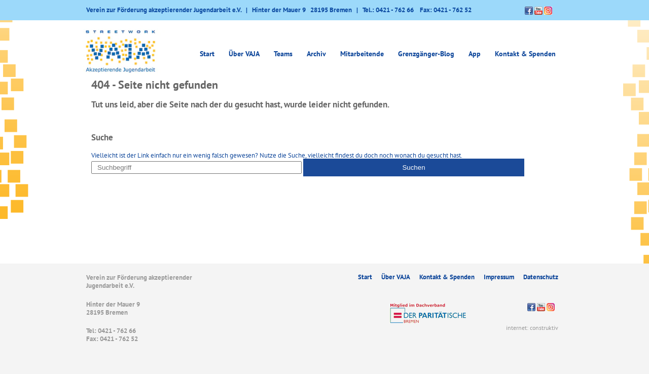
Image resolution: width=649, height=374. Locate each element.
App (474, 53)
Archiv (316, 53)
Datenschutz (540, 277)
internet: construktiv (532, 327)
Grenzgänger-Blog (426, 53)
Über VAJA (244, 53)
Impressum (499, 277)
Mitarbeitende (362, 53)
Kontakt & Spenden (525, 53)
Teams (283, 53)
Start (207, 53)
